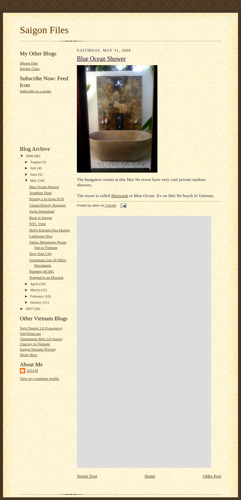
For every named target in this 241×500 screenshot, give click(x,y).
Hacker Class (30, 68)
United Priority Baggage (47, 205)
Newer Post (87, 476)
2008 (30, 156)
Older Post (212, 476)
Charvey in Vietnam (35, 344)
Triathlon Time (40, 193)
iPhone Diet (29, 63)
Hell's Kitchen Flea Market (49, 230)
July (33, 168)
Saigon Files (44, 30)
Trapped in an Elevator (46, 277)
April (34, 284)
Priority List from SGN (46, 199)
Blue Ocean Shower (44, 187)
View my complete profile (39, 378)
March (35, 290)
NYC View (37, 224)
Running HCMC (41, 271)
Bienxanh (119, 195)
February (37, 296)
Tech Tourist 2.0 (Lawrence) (41, 328)
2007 (30, 309)
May (34, 180)
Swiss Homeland (41, 211)
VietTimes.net (30, 333)
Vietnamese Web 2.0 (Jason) (41, 339)
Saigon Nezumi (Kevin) (38, 349)
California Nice (40, 236)
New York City (40, 254)
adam (32, 370)
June (34, 174)
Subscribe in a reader (35, 91)
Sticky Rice (28, 355)
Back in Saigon (40, 218)
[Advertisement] (41, 119)
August (36, 162)
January (36, 302)
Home (150, 476)
